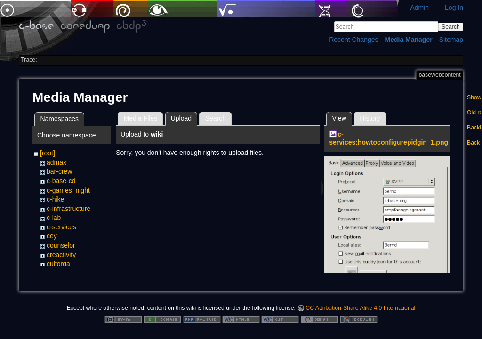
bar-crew (59, 171)
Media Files (141, 118)
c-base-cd (61, 181)
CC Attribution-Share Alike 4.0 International (360, 308)
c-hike (55, 199)
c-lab (54, 217)
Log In (454, 7)
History (370, 118)
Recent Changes (353, 39)
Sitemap (451, 39)
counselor (61, 245)
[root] (47, 153)
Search (451, 27)
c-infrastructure (68, 208)
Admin (419, 7)
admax (56, 162)
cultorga (58, 263)
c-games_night (68, 190)
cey (52, 236)
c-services (61, 227)
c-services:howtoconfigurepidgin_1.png (388, 138)
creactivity (61, 254)
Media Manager (409, 39)
